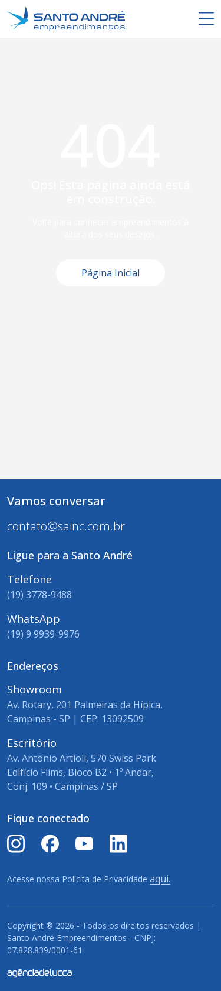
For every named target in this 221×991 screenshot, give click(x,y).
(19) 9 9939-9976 (43, 634)
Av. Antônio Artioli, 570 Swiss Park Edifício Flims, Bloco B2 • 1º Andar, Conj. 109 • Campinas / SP (81, 772)
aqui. (160, 878)
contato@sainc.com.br (66, 526)
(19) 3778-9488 (39, 594)
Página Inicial (110, 272)
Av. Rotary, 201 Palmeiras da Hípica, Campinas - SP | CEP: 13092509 (85, 711)
